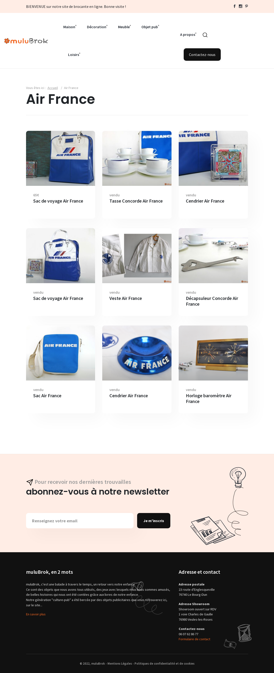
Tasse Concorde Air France (136, 201)
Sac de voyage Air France (58, 201)
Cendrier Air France (205, 201)
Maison (69, 26)
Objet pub (149, 26)
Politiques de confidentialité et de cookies (164, 663)
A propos (187, 34)
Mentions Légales (119, 663)
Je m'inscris (153, 520)
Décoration (96, 26)
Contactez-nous (202, 54)
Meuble (124, 26)
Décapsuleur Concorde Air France (212, 301)
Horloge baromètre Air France (208, 398)
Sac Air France (47, 395)
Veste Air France (125, 298)
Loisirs (73, 54)
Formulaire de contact (194, 639)
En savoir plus (36, 614)
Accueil (53, 88)
